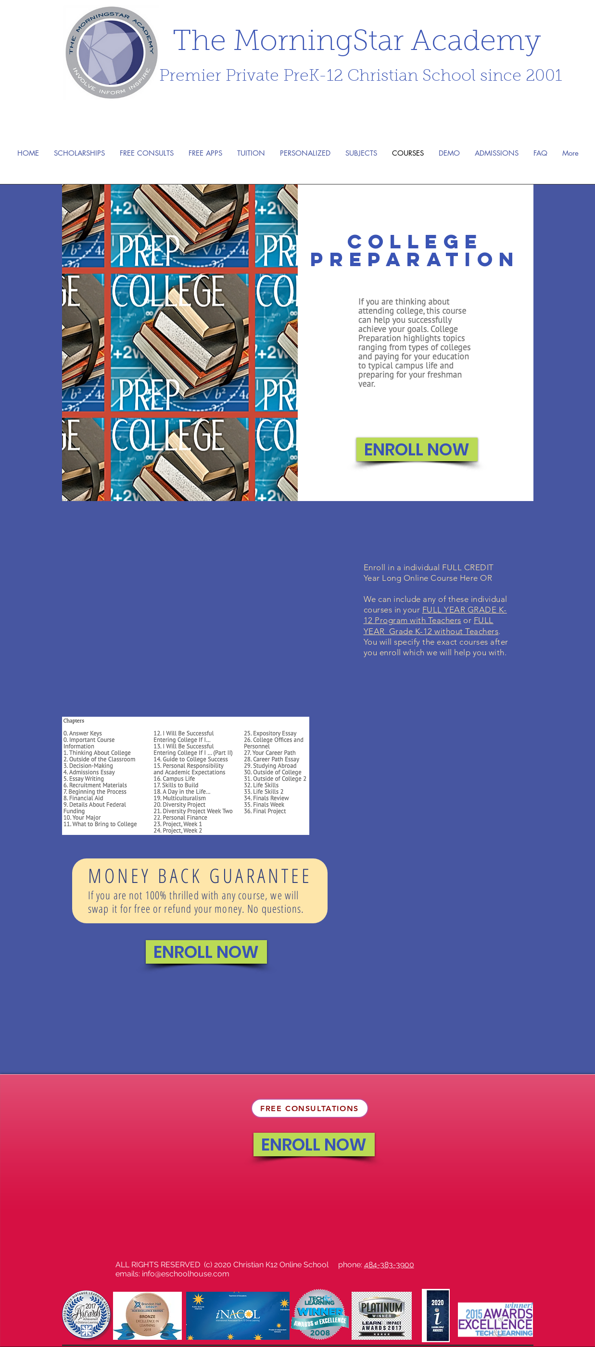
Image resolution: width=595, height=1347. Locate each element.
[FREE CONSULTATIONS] (309, 1108)
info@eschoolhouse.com (185, 1273)
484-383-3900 (389, 1264)
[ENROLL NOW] (417, 449)
